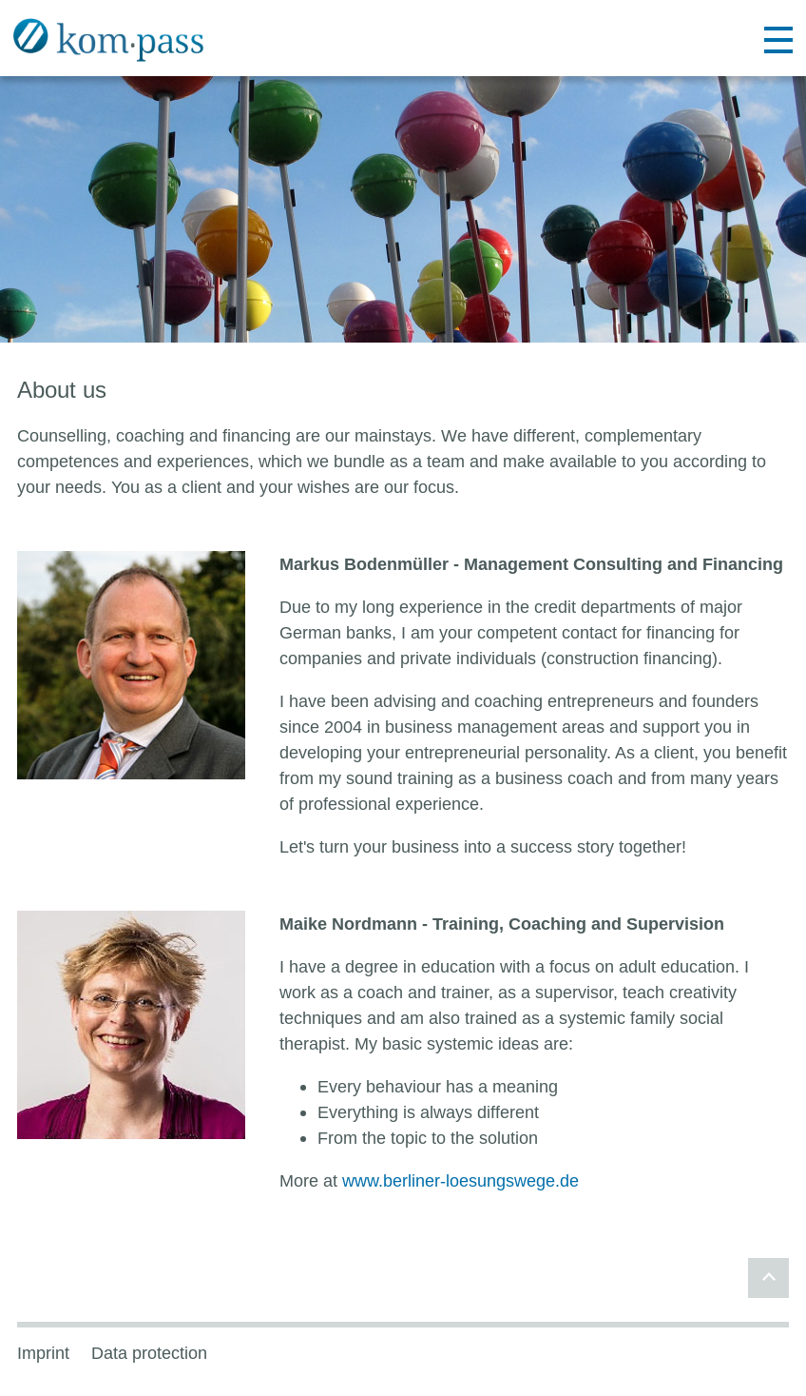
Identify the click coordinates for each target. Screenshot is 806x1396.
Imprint (43, 1353)
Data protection (149, 1353)
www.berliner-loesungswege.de (460, 1180)
